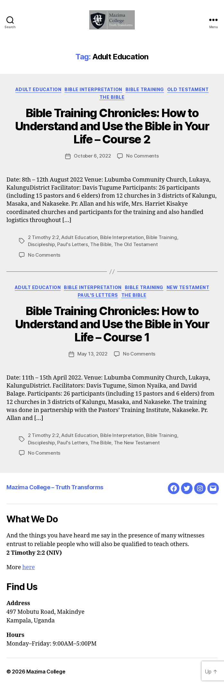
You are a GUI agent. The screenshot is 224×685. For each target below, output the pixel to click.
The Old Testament (136, 244)
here (28, 567)
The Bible (112, 97)
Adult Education (38, 89)
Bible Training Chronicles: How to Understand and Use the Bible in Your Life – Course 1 (112, 324)
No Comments (142, 156)
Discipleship (41, 244)
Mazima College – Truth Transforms (54, 487)
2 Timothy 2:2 (43, 237)
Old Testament (188, 89)
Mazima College (45, 671)
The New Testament (137, 443)
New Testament (188, 287)
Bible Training (144, 89)
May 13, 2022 (92, 354)
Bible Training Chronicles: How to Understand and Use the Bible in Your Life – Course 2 (112, 126)
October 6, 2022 (92, 156)
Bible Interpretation (93, 89)
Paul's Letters (72, 244)
